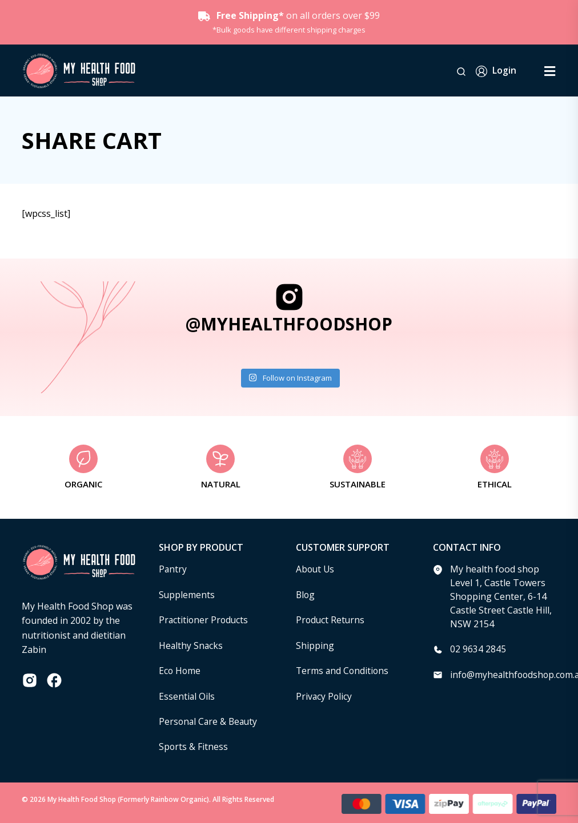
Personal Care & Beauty (209, 719)
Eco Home (180, 669)
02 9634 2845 (478, 649)
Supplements (187, 594)
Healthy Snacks (191, 644)
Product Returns (331, 619)
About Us (316, 569)
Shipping (315, 644)
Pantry (173, 569)
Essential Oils (187, 694)
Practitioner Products (204, 619)
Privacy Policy (324, 694)
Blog (306, 594)
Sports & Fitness (193, 745)
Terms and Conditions (343, 669)
